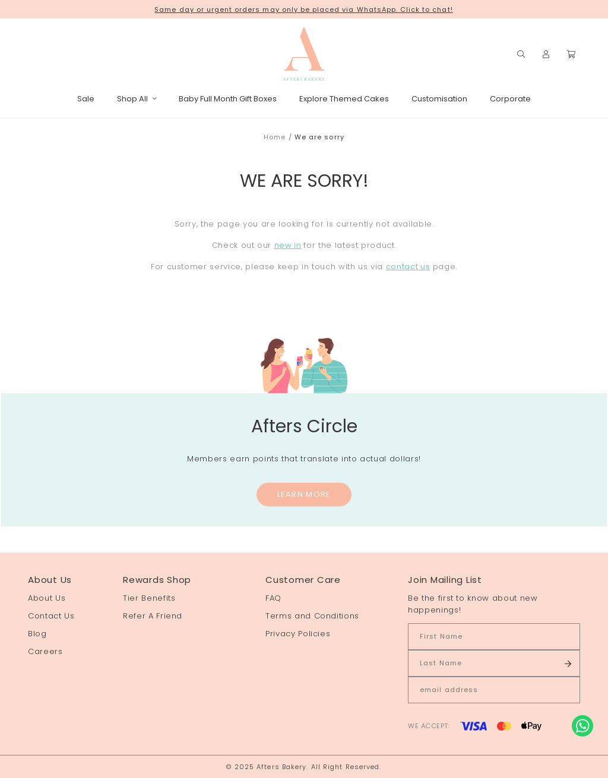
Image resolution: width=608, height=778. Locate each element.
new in (288, 245)
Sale (85, 98)
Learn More (304, 494)
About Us (46, 598)
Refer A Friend (152, 615)
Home (275, 137)
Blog (37, 633)
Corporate (510, 98)
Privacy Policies (297, 633)
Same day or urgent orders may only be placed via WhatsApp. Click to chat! (303, 9)
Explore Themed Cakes (344, 98)
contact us (408, 266)
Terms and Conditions (312, 615)
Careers (45, 651)
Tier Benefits (149, 598)
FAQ (273, 598)
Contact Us (51, 615)
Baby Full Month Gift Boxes (228, 98)
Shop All (136, 98)
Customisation (439, 98)
